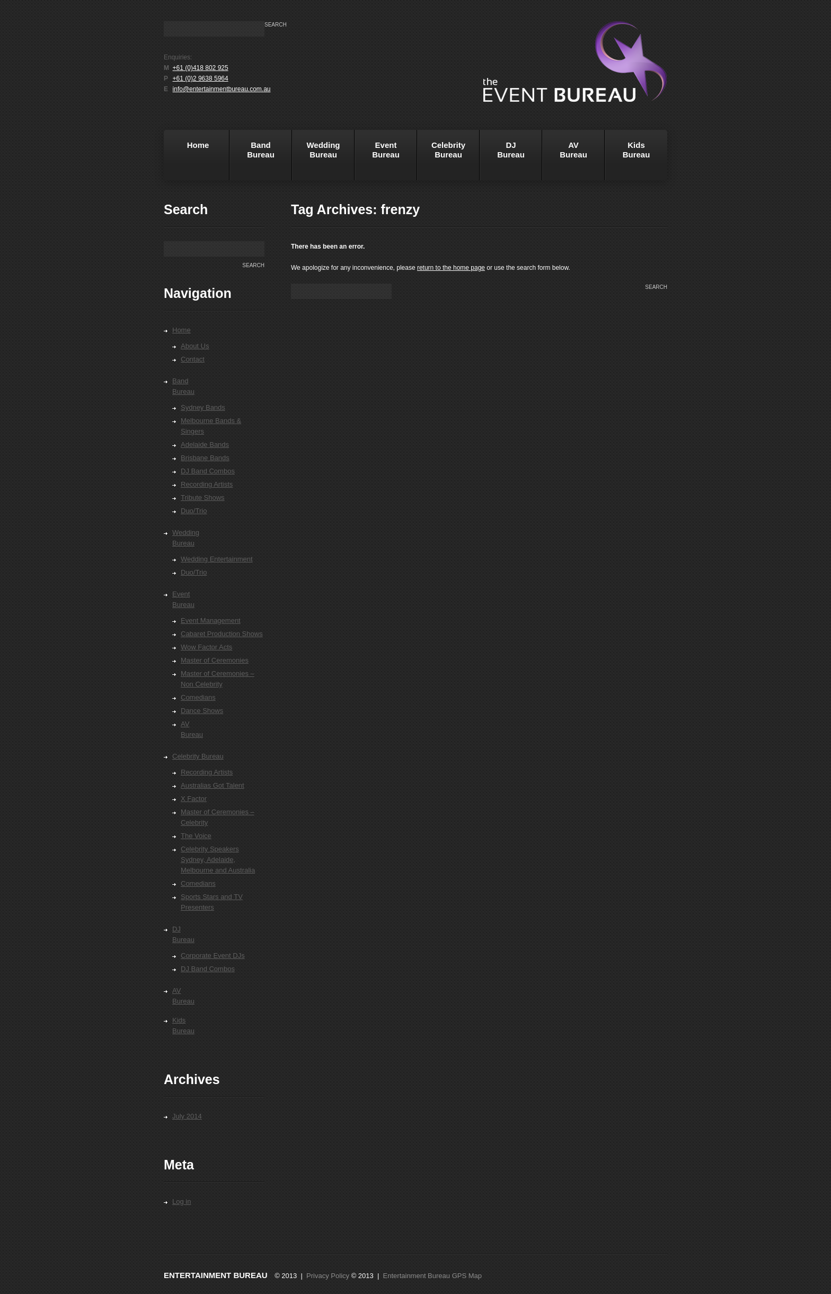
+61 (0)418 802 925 (200, 68)
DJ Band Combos (208, 471)
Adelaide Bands (205, 444)
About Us (195, 346)
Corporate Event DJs (213, 956)
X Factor (194, 799)
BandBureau (252, 158)
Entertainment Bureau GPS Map (432, 1276)
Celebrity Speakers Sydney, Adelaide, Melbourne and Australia (218, 859)
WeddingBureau (316, 158)
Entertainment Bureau (216, 1275)
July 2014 (187, 1116)
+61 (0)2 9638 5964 (200, 78)
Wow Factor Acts (206, 647)
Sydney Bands (203, 407)
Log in (181, 1201)
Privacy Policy (327, 1276)
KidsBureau (636, 149)
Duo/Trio (194, 511)
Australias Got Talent (212, 785)
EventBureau (377, 158)
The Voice (196, 836)
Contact (193, 359)
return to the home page (451, 267)
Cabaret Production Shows (222, 634)
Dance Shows (202, 711)
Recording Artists (207, 484)
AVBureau (573, 149)
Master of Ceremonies (215, 660)
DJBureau (502, 158)
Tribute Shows (203, 497)
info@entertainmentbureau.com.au (222, 89)
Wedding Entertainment (217, 559)
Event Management (211, 620)
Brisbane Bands (205, 458)
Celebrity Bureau (441, 158)
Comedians (198, 697)
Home (188, 158)
